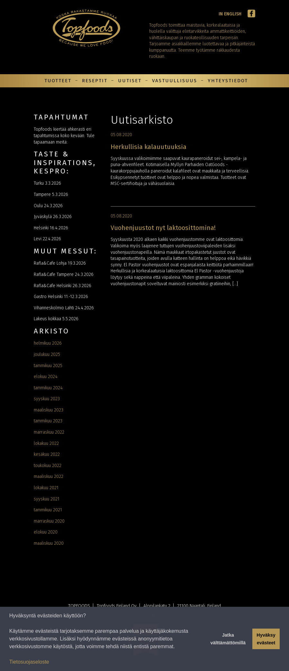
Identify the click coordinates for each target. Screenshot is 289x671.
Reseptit (94, 81)
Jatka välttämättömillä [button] (228, 638)
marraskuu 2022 (49, 432)
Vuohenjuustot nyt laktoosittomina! (163, 228)
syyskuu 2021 (46, 499)
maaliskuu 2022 (48, 476)
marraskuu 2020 (49, 521)
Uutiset (129, 81)
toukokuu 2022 (47, 465)
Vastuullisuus (174, 81)
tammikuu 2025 (48, 365)
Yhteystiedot (228, 81)
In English (230, 14)
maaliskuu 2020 (49, 543)
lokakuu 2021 (46, 487)
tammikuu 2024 (48, 388)
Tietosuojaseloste (29, 662)
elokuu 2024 (46, 376)
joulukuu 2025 (47, 354)
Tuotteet (57, 81)
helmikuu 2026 (48, 343)
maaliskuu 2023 (48, 410)
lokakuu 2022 (46, 443)
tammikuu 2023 (48, 421)
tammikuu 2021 (48, 510)
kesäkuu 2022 (47, 454)
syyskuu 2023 (47, 399)
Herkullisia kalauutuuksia (148, 147)
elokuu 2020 (46, 532)
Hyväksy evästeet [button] (266, 638)
